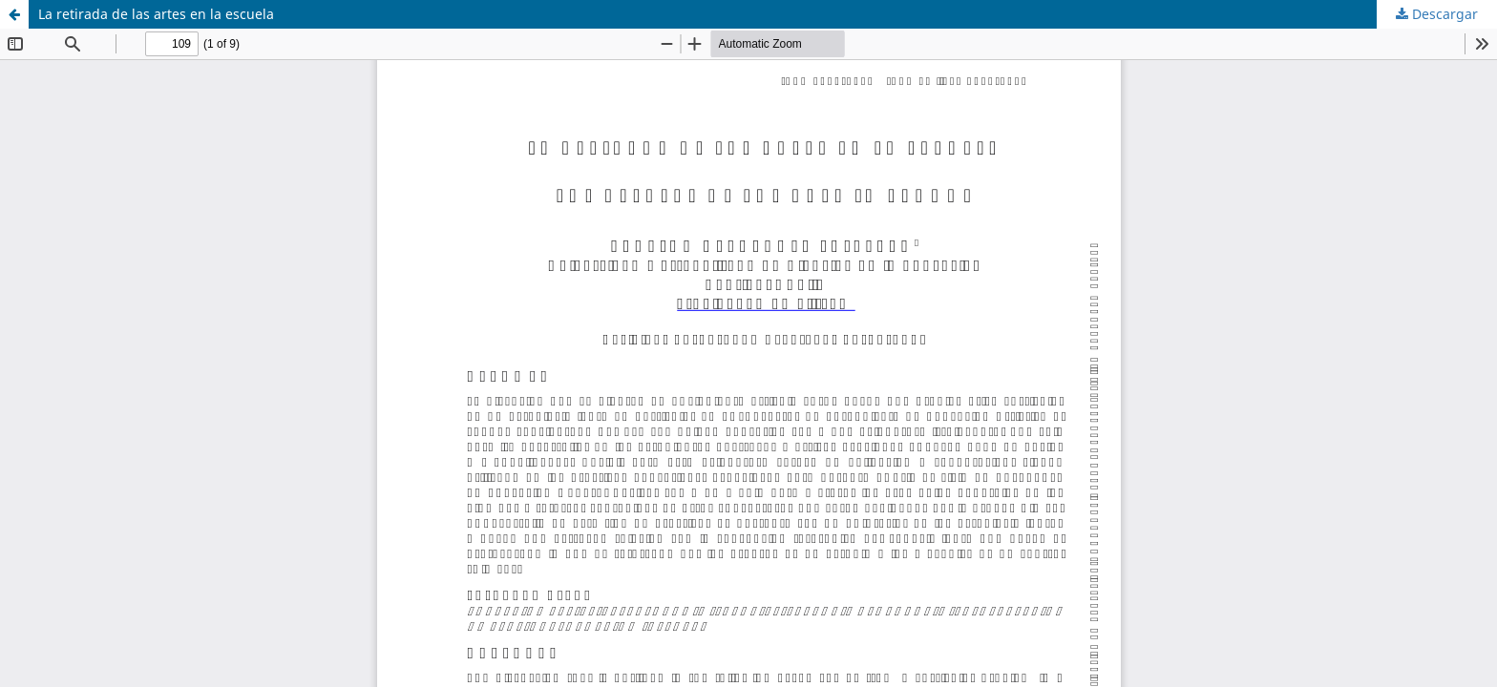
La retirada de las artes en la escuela (156, 14)
